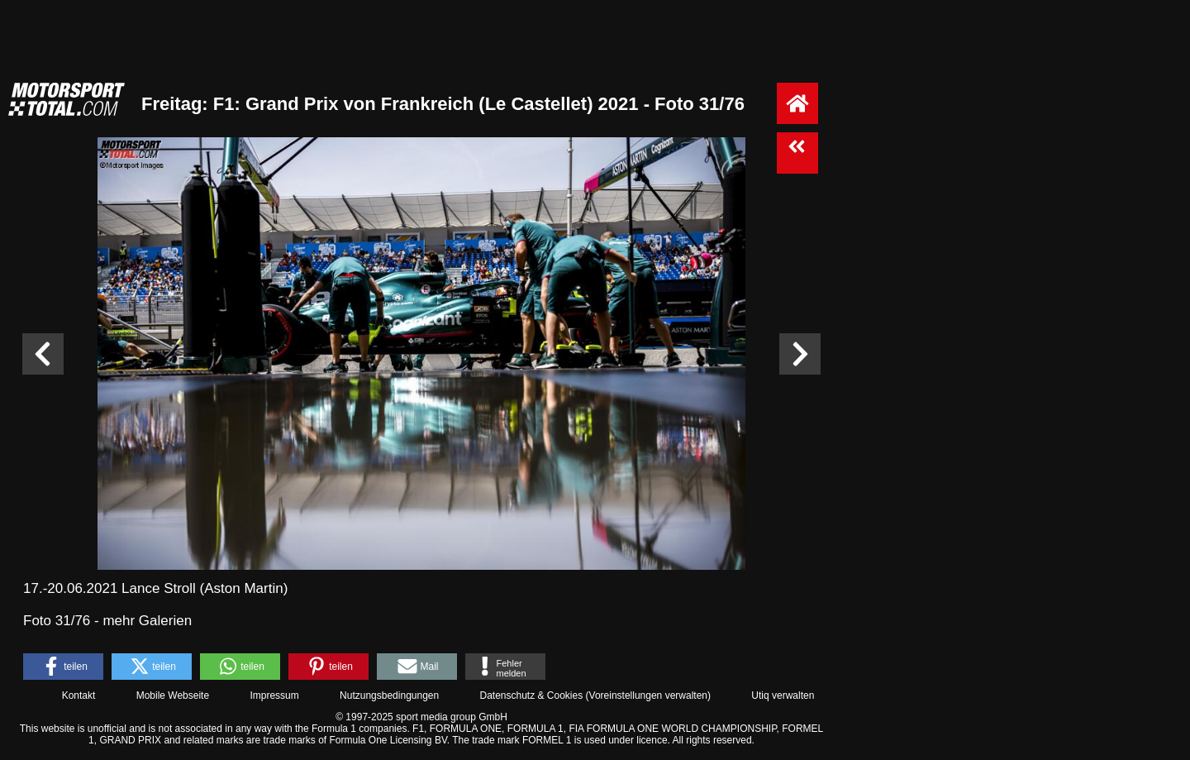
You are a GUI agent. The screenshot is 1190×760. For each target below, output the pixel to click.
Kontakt (79, 695)
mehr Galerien (147, 621)
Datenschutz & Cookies (531, 695)
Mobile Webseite (173, 695)
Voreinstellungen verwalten (648, 695)
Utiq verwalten (782, 695)
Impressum (274, 695)
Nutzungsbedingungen (389, 695)
